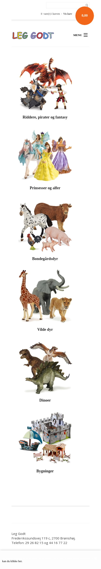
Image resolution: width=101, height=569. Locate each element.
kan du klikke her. (12, 561)
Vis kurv (67, 13)
